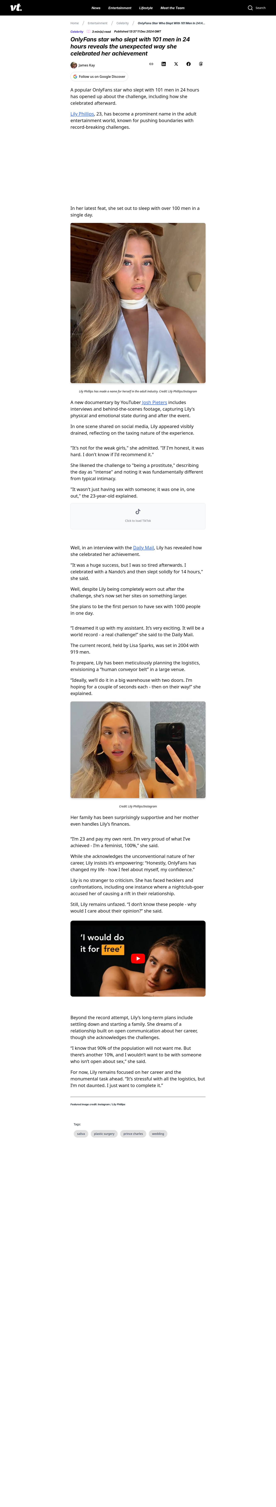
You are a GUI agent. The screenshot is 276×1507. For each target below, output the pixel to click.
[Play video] (138, 959)
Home (74, 23)
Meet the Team (173, 8)
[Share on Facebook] (188, 64)
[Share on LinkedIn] (163, 64)
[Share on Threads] (201, 64)
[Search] (256, 8)
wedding (158, 1134)
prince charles (133, 1134)
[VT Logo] (16, 8)
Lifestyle (146, 8)
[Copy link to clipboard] (151, 64)
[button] (138, 516)
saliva (81, 1134)
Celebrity (122, 23)
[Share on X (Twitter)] (176, 64)
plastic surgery (104, 1134)
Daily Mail (143, 547)
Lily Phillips (82, 114)
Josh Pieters (154, 402)
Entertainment (119, 8)
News (96, 8)
